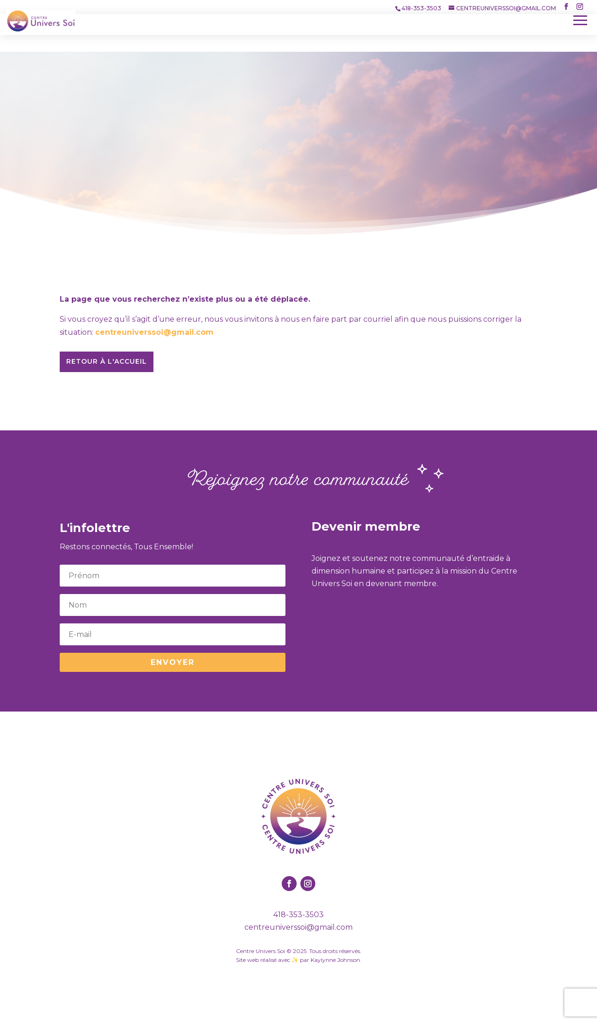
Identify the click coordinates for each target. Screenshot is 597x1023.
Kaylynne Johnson (335, 959)
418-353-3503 (298, 914)
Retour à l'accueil (106, 361)
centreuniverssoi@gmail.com (154, 332)
